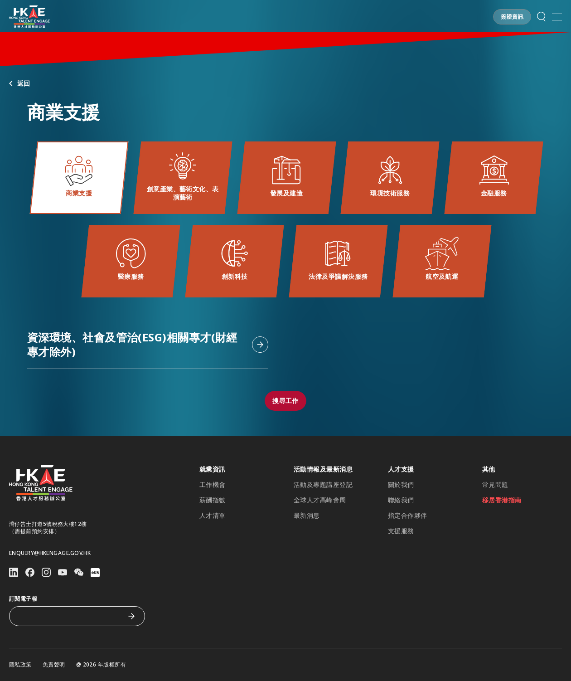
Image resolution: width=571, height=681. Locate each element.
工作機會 (212, 485)
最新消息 (307, 515)
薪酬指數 (212, 500)
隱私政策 (20, 664)
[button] (512, 16)
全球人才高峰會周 (320, 500)
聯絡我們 (401, 500)
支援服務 (401, 531)
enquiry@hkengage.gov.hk (50, 553)
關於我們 (401, 485)
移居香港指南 (502, 500)
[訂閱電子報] (70, 616)
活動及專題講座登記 (323, 485)
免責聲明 (54, 664)
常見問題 (495, 485)
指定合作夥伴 (407, 515)
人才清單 (212, 515)
